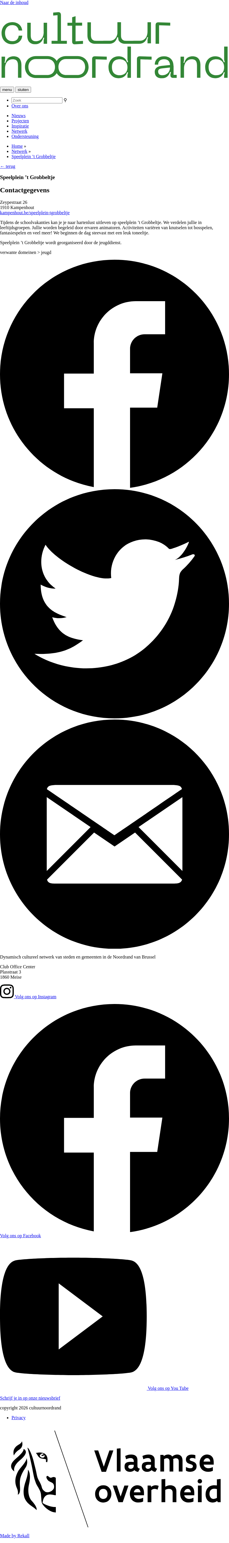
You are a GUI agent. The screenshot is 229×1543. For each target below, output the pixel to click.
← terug (7, 166)
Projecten (20, 120)
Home (17, 146)
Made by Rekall (14, 1535)
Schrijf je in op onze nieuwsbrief (30, 1398)
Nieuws (19, 115)
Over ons (20, 105)
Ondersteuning (25, 136)
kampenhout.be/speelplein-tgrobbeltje (35, 212)
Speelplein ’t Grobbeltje (34, 156)
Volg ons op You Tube (94, 1388)
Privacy (19, 1417)
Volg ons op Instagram (28, 996)
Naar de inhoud (14, 2)
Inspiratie (20, 126)
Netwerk (19, 131)
